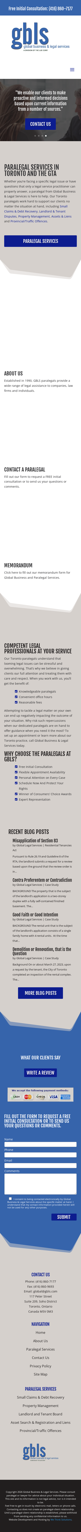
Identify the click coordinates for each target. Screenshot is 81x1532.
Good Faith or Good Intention (35, 914)
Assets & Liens (61, 216)
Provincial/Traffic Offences (28, 221)
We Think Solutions (61, 1519)
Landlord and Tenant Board (40, 1414)
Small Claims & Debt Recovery (40, 1397)
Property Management (34, 216)
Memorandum (18, 565)
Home (40, 1332)
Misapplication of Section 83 (35, 840)
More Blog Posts (40, 993)
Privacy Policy (40, 1366)
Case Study (52, 885)
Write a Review (40, 1073)
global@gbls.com (45, 1291)
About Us (13, 373)
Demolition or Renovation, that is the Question (42, 951)
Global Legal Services (29, 845)
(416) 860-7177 (46, 1281)
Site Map (40, 1374)
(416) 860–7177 (61, 8)
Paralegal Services (40, 241)
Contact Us (40, 124)
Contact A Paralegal (24, 469)
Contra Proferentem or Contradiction (42, 880)
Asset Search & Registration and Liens (41, 1422)
